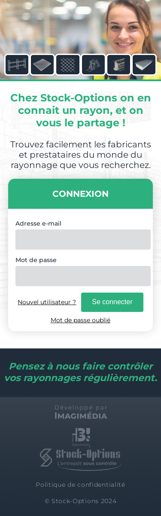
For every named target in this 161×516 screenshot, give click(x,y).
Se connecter (112, 301)
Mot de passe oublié (80, 320)
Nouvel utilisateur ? (47, 302)
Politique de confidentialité (80, 485)
